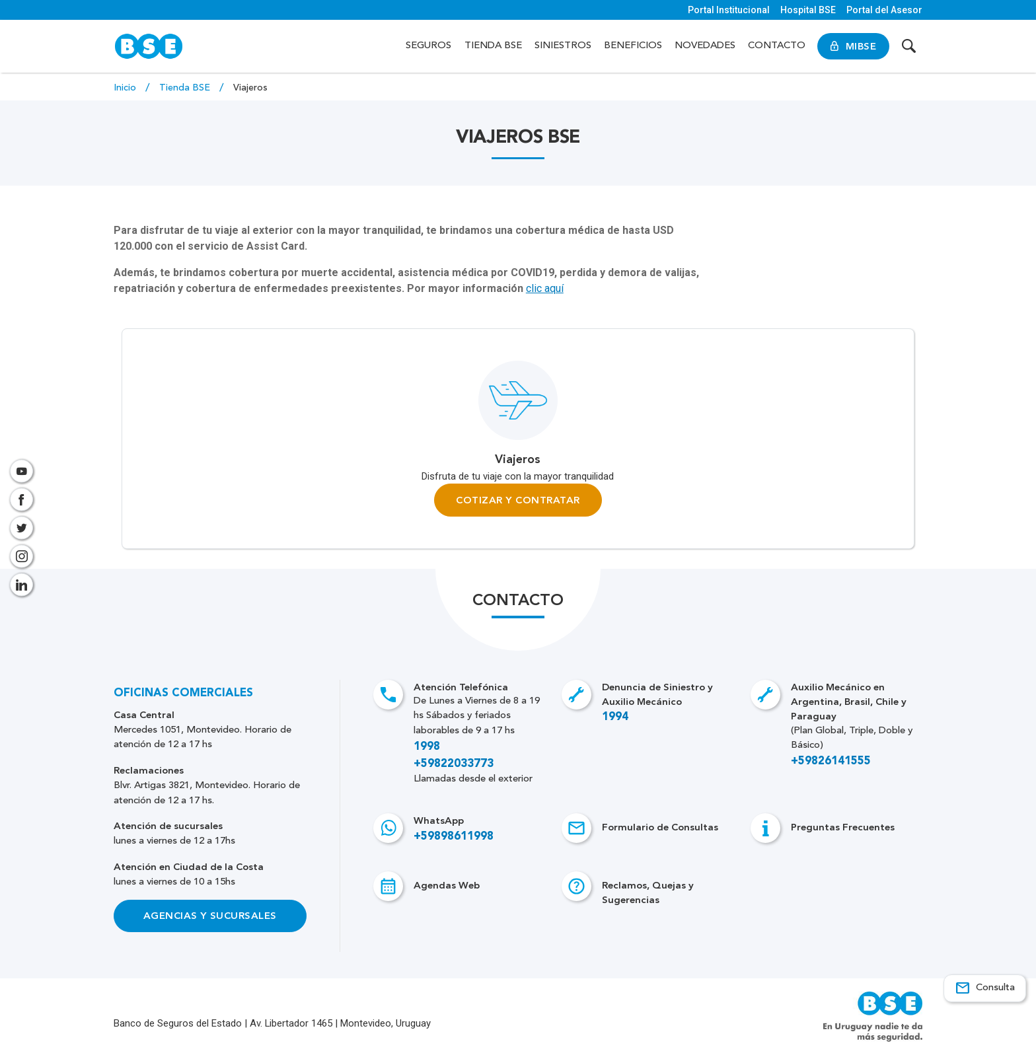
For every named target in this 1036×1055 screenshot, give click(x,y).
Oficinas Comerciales (183, 693)
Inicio (126, 87)
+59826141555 (831, 762)
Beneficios (633, 46)
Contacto (776, 46)
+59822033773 (454, 764)
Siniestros (563, 46)
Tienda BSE (493, 46)
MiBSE (853, 46)
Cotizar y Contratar (517, 500)
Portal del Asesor (884, 10)
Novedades (705, 46)
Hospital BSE (808, 10)
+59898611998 (454, 836)
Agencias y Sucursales (210, 916)
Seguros (428, 46)
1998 (427, 746)
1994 (615, 717)
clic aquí (545, 288)
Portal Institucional (729, 10)
